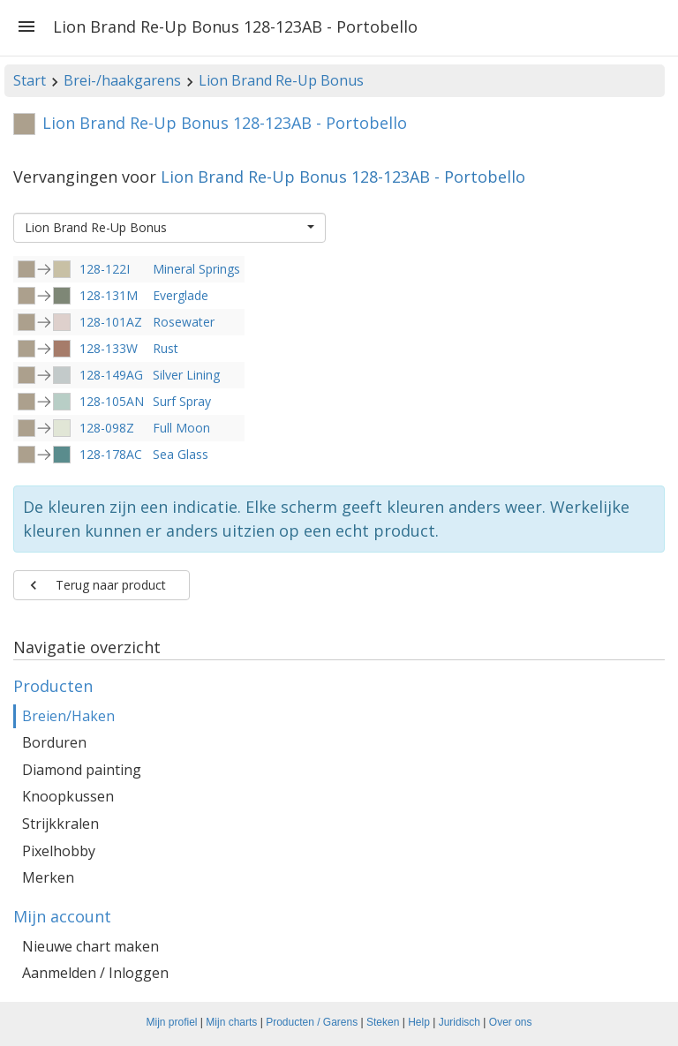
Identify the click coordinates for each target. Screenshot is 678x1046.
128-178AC (110, 454)
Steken (382, 1022)
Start (29, 80)
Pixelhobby (58, 851)
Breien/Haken (68, 716)
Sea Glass (180, 454)
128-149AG (111, 374)
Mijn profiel (172, 1022)
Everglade (180, 295)
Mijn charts (231, 1022)
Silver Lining (186, 374)
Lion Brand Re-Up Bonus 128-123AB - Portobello (343, 176)
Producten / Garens (312, 1022)
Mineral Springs (196, 268)
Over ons (510, 1022)
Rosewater (184, 321)
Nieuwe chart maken (90, 946)
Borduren (54, 742)
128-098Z (106, 427)
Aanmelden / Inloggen (95, 972)
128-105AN (111, 401)
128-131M (108, 295)
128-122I (104, 268)
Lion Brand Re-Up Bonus (281, 80)
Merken (48, 877)
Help (419, 1022)
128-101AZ (110, 321)
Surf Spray (182, 401)
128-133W (108, 348)
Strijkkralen (60, 823)
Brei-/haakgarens (122, 80)
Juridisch (459, 1022)
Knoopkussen (68, 796)
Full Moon (181, 427)
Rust (165, 348)
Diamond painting (81, 769)
